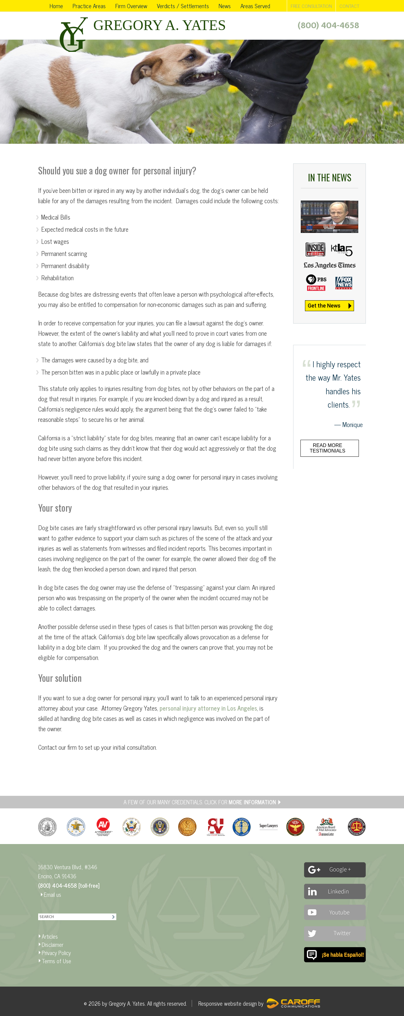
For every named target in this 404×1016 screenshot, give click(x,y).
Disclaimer (52, 944)
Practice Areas (89, 5)
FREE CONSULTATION (311, 6)
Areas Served (255, 5)
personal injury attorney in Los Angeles (208, 708)
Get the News (324, 305)
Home (56, 5)
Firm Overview (131, 5)
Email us (52, 894)
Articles (50, 936)
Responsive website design (227, 1003)
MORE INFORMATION (252, 801)
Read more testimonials (327, 448)
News (225, 5)
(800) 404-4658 (328, 25)
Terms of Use (56, 960)
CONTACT (349, 6)
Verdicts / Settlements (183, 5)
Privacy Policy (56, 952)
